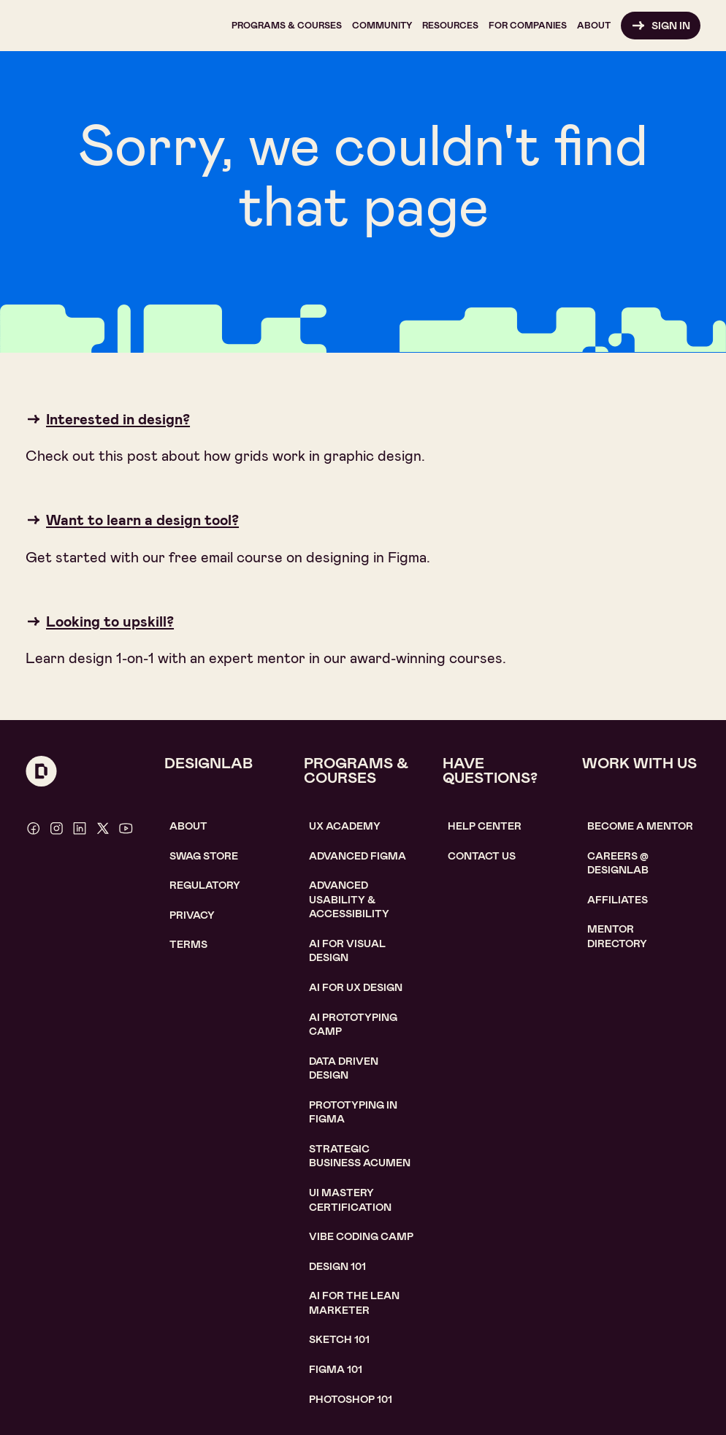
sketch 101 (339, 1339)
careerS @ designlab (618, 863)
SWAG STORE (203, 855)
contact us (482, 855)
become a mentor (640, 826)
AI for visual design (347, 951)
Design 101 (337, 1266)
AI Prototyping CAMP (353, 1024)
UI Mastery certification (350, 1200)
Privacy (192, 915)
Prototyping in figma (353, 1112)
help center (484, 826)
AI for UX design (355, 987)
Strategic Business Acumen (359, 1156)
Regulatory (204, 885)
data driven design (343, 1068)
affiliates (617, 899)
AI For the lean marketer (354, 1303)
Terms (188, 944)
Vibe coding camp (361, 1236)
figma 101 (335, 1369)
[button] (287, 25)
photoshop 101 (350, 1399)
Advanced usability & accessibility (349, 899)
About (188, 826)
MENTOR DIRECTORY (617, 936)
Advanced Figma (357, 855)
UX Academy (345, 826)
